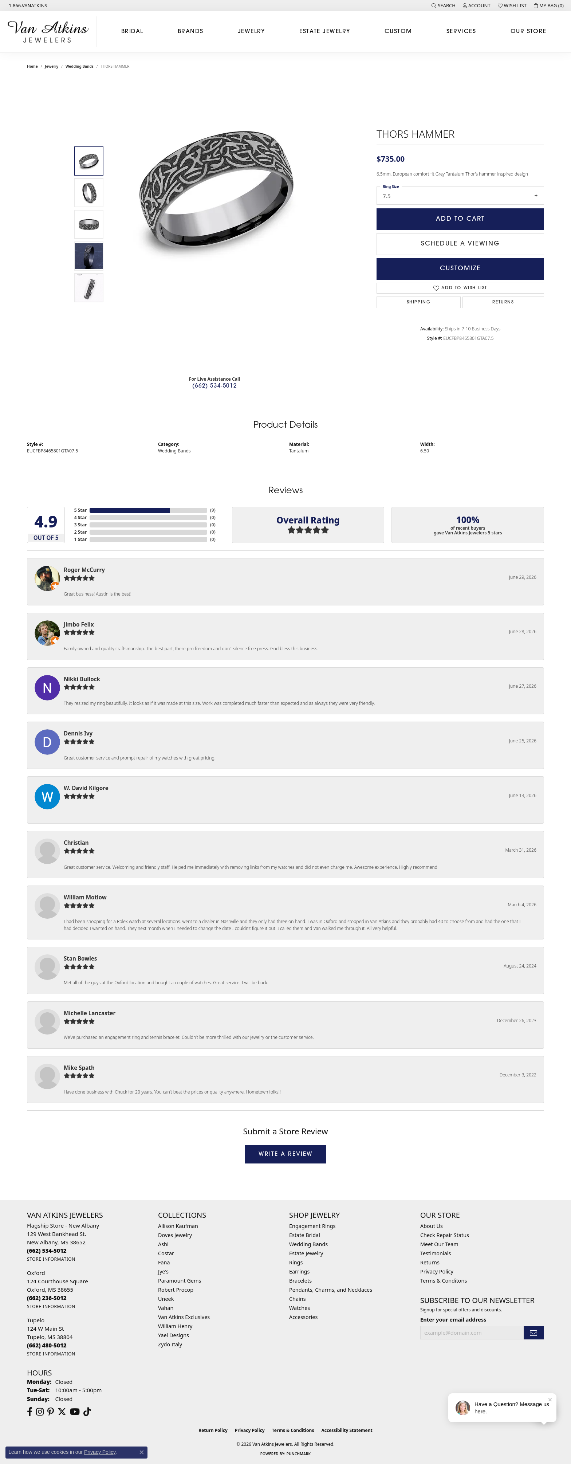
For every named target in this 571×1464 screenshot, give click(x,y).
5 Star (80, 510)
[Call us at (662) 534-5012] (47, 1250)
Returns (503, 302)
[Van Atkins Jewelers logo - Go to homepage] (50, 31)
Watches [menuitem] (299, 1307)
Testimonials (435, 1253)
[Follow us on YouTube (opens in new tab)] (75, 1412)
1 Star (80, 539)
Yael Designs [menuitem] (173, 1335)
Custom (398, 32)
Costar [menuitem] (166, 1253)
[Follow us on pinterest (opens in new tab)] (50, 1412)
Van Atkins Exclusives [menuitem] (184, 1317)
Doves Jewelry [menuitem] (175, 1235)
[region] (216, 224)
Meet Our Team (439, 1244)
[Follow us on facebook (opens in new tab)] (29, 1412)
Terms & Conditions (293, 1430)
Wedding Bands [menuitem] (308, 1244)
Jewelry (251, 32)
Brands (191, 32)
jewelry (51, 66)
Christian (76, 842)
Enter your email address (453, 1319)
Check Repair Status (444, 1235)
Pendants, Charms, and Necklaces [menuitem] (330, 1289)
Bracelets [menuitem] (300, 1280)
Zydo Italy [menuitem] (170, 1344)
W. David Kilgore (86, 788)
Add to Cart (460, 219)
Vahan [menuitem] (165, 1307)
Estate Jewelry (324, 32)
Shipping (419, 302)
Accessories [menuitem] (303, 1317)
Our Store (529, 32)
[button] (444, 5)
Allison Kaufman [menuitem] (178, 1225)
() (213, 510)
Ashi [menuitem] (163, 1244)
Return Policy (213, 1430)
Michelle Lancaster (89, 1013)
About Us (431, 1225)
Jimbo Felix (79, 624)
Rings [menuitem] (296, 1262)
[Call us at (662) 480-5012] (47, 1345)
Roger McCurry (84, 569)
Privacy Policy (436, 1271)
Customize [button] (460, 269)
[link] (27, 5)
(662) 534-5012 (214, 386)
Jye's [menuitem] (163, 1271)
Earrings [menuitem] (299, 1271)
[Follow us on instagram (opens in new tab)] (40, 1412)
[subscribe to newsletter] (534, 1332)
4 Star (80, 517)
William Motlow (85, 897)
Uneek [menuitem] (166, 1298)
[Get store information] (51, 1259)
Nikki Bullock (82, 679)
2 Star (80, 532)
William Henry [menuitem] (175, 1326)
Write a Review (286, 1154)
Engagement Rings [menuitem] (312, 1225)
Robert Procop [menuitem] (175, 1289)
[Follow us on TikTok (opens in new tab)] (87, 1412)
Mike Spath (79, 1067)
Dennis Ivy (78, 733)
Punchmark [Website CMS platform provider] (299, 1453)
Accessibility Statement (346, 1430)
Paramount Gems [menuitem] (179, 1280)
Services (461, 32)
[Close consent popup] (141, 1452)
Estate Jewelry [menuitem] (306, 1253)
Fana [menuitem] (164, 1262)
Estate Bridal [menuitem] (304, 1235)
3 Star (80, 525)
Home (32, 66)
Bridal (132, 32)
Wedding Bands (80, 66)
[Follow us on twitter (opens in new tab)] (62, 1412)
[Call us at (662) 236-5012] (47, 1298)
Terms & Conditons (443, 1280)
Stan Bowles (80, 958)
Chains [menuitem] (297, 1298)
